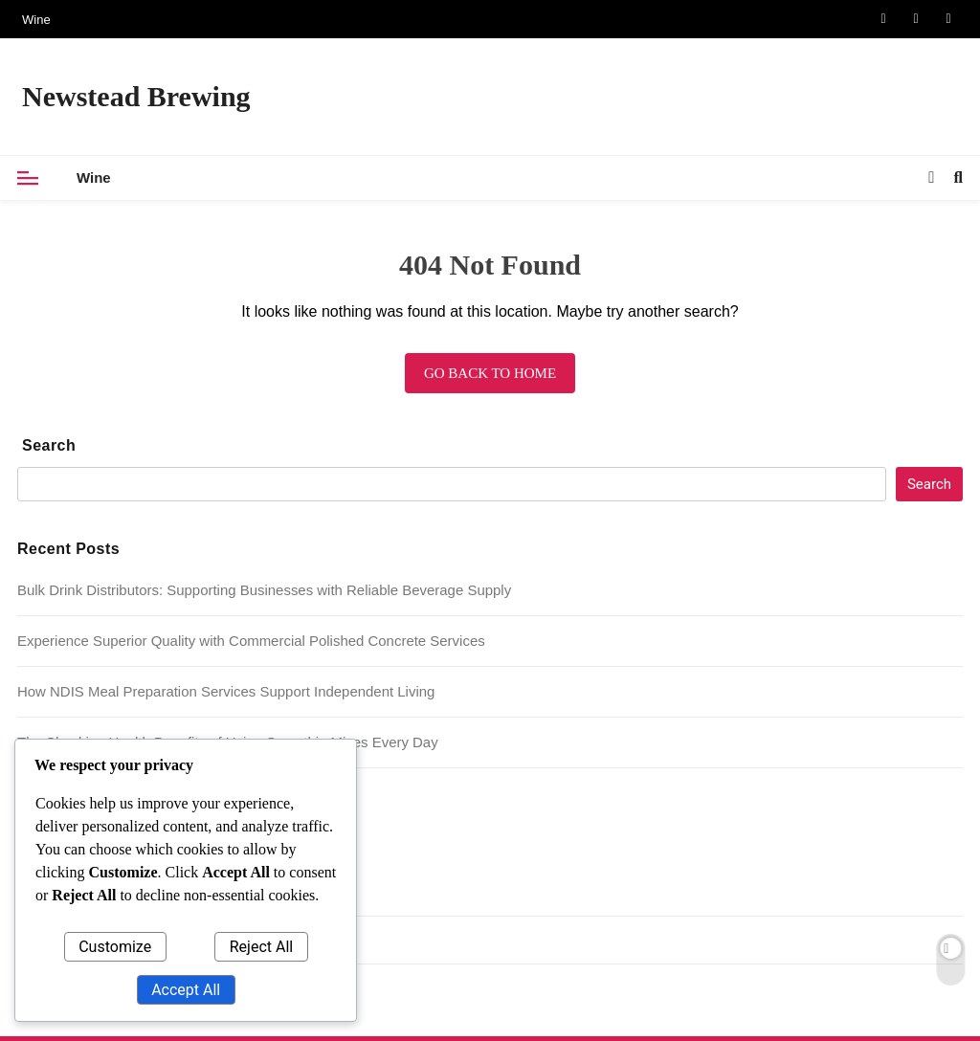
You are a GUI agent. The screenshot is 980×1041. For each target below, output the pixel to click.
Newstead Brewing (136, 96)
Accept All (185, 990)
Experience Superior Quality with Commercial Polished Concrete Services (251, 640)
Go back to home (490, 373)
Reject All (261, 947)
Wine (36, 19)
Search (49, 445)
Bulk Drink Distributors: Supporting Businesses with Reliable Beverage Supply (264, 590)
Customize (114, 947)
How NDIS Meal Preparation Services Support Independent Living (225, 691)
